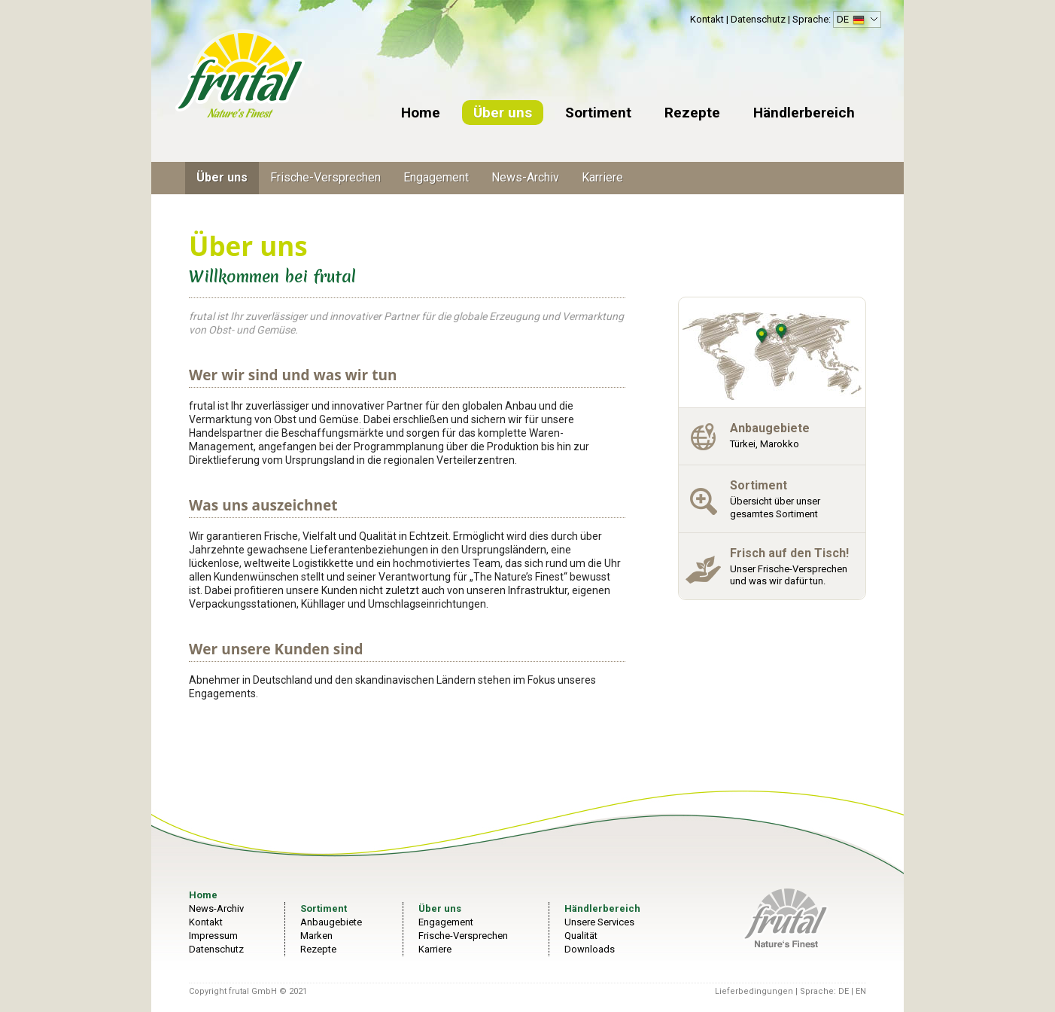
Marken (316, 935)
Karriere (602, 177)
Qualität (580, 935)
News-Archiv (525, 177)
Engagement (436, 177)
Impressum (213, 935)
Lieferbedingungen (754, 991)
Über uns (502, 112)
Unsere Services (599, 922)
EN (861, 991)
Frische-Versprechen (325, 177)
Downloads (589, 949)
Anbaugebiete (331, 922)
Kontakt (707, 19)
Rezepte (692, 112)
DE (855, 21)
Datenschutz (758, 19)
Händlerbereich (804, 112)
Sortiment (598, 112)
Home (420, 112)
